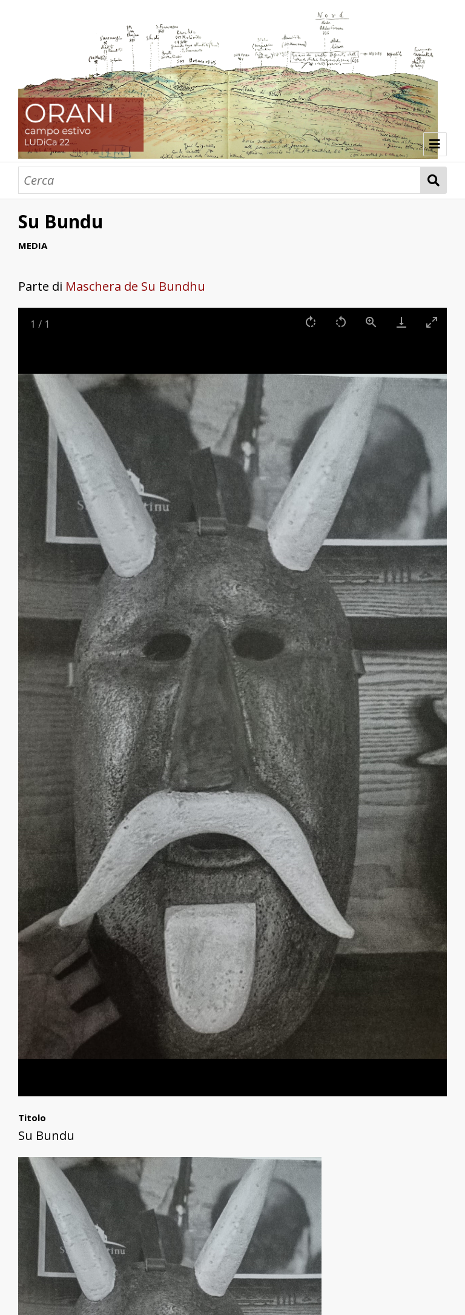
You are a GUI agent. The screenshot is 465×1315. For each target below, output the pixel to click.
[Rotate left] (341, 322)
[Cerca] (219, 180)
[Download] (401, 322)
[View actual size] (371, 322)
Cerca (434, 180)
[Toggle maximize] (432, 322)
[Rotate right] (310, 322)
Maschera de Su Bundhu (135, 286)
